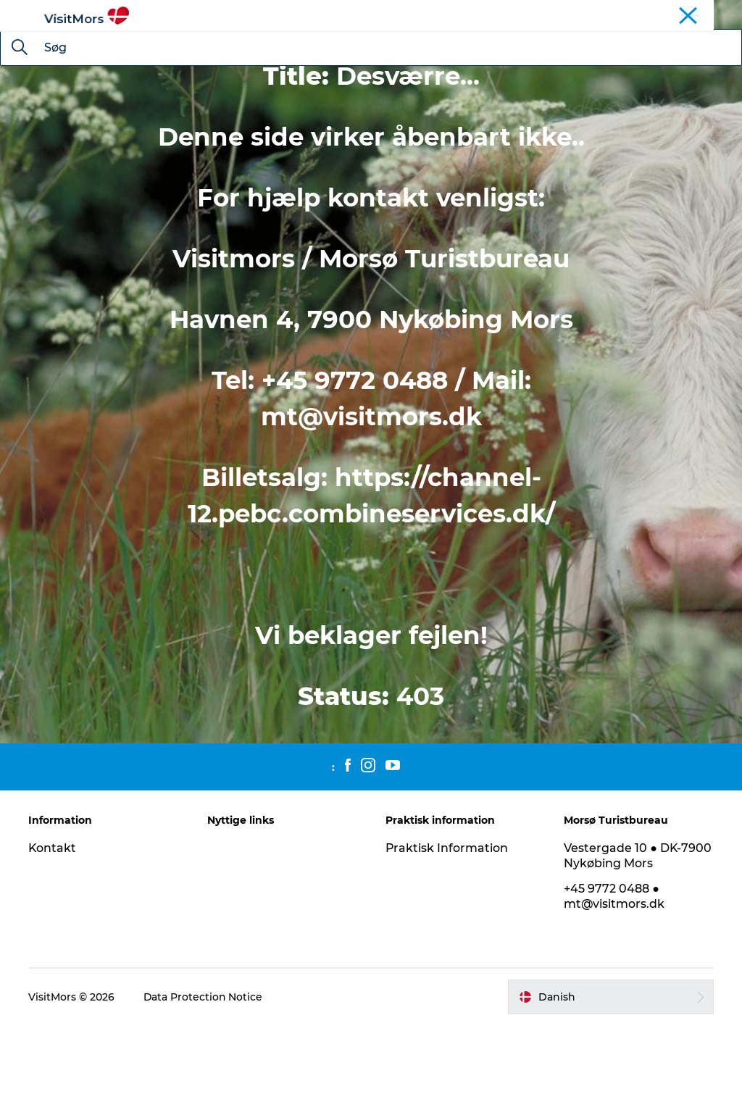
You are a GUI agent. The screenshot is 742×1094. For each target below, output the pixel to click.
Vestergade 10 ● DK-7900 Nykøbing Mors (638, 924)
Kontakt (53, 917)
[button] (610, 1065)
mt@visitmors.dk (371, 485)
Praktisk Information (447, 917)
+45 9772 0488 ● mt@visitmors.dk (614, 965)
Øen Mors (650, 14)
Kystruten (706, 14)
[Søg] (20, 117)
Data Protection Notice (204, 1065)
